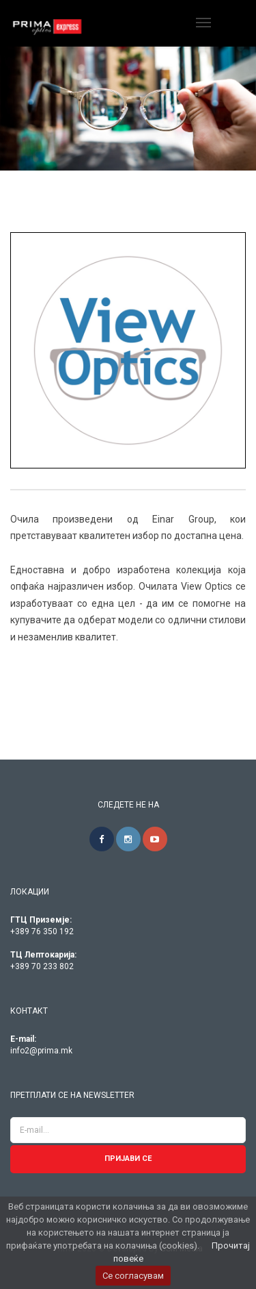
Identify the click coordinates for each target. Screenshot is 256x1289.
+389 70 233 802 (42, 966)
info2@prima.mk (41, 1050)
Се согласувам (133, 1276)
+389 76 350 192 (42, 931)
